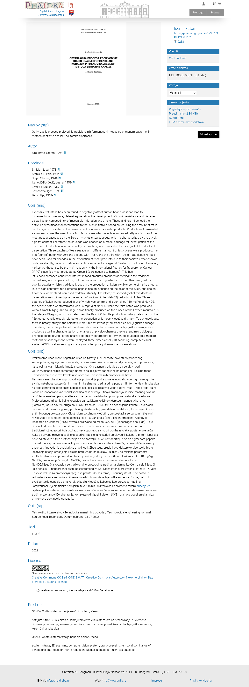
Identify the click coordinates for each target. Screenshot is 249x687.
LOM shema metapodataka (186, 122)
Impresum (157, 680)
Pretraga (198, 12)
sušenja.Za (144, 486)
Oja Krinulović (177, 58)
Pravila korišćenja (201, 680)
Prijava (215, 12)
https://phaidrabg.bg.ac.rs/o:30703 (196, 33)
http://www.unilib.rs (114, 680)
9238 (179, 41)
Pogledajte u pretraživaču (185, 109)
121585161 (183, 37)
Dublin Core (176, 118)
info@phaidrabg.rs (58, 680)
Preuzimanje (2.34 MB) (183, 113)
